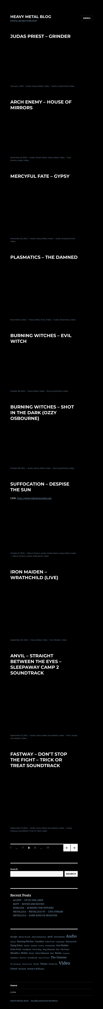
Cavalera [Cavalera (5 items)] (39, 941)
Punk (43, 320)
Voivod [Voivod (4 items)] (13, 969)
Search (14, 869)
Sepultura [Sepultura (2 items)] (14, 958)
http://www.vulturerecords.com (34, 498)
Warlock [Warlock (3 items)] (22, 969)
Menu (87, 18)
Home (13, 985)
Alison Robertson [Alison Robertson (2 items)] (39, 937)
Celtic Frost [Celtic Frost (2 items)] (50, 942)
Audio (28, 86)
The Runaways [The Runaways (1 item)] (15, 964)
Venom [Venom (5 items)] (43, 964)
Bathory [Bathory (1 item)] (13, 942)
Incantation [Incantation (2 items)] (50, 946)
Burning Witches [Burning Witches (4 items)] (25, 941)
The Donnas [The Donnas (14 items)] (59, 957)
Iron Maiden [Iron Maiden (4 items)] (62, 945)
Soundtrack (53, 735)
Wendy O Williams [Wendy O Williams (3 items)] (35, 969)
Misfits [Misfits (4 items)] (24, 953)
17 (48, 847)
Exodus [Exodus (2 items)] (34, 946)
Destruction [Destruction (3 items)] (71, 941)
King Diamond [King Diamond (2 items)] (49, 949)
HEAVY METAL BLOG (30, 16)
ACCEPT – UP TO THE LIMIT (28, 900)
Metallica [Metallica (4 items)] (15, 953)
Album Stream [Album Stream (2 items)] (24, 937)
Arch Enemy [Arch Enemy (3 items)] (59, 937)
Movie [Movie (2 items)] (31, 953)
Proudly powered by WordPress (44, 1001)
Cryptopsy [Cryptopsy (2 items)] (60, 942)
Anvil (69, 735)
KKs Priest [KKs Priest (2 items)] (65, 949)
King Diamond (68, 238)
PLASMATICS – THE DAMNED (44, 257)
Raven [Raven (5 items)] (58, 953)
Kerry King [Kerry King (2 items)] (37, 949)
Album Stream (33, 553)
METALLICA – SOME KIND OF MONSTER (35, 915)
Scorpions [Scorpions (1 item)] (66, 953)
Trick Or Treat (35, 831)
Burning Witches (54, 391)
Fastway (14, 831)
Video (46, 86)
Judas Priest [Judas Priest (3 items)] (15, 949)
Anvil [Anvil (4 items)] (50, 937)
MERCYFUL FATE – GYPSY (39, 176)
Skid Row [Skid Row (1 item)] (23, 958)
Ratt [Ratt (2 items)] (52, 953)
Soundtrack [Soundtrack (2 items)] (32, 958)
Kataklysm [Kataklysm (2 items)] (27, 949)
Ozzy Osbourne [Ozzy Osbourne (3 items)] (42, 953)
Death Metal (41, 157)
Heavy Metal (37, 86)
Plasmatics (65, 320)
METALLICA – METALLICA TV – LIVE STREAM (38, 911)
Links (13, 992)
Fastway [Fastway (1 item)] (41, 946)
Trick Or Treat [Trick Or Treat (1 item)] (27, 964)
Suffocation (38, 556)
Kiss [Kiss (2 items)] (57, 949)
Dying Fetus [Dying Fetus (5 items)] (16, 945)
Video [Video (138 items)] (64, 963)
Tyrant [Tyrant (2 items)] (36, 964)
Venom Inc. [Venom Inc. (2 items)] (53, 964)
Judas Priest (63, 86)
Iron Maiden (55, 640)
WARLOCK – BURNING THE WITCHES (33, 907)
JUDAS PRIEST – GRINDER (40, 36)
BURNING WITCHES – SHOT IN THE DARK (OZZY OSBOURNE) (42, 412)
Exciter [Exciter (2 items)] (27, 946)
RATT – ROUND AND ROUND (28, 904)
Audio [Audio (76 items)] (71, 936)
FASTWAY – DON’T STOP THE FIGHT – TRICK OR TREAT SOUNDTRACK (38, 759)
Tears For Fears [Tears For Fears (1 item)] (43, 958)
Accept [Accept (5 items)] (13, 936)
